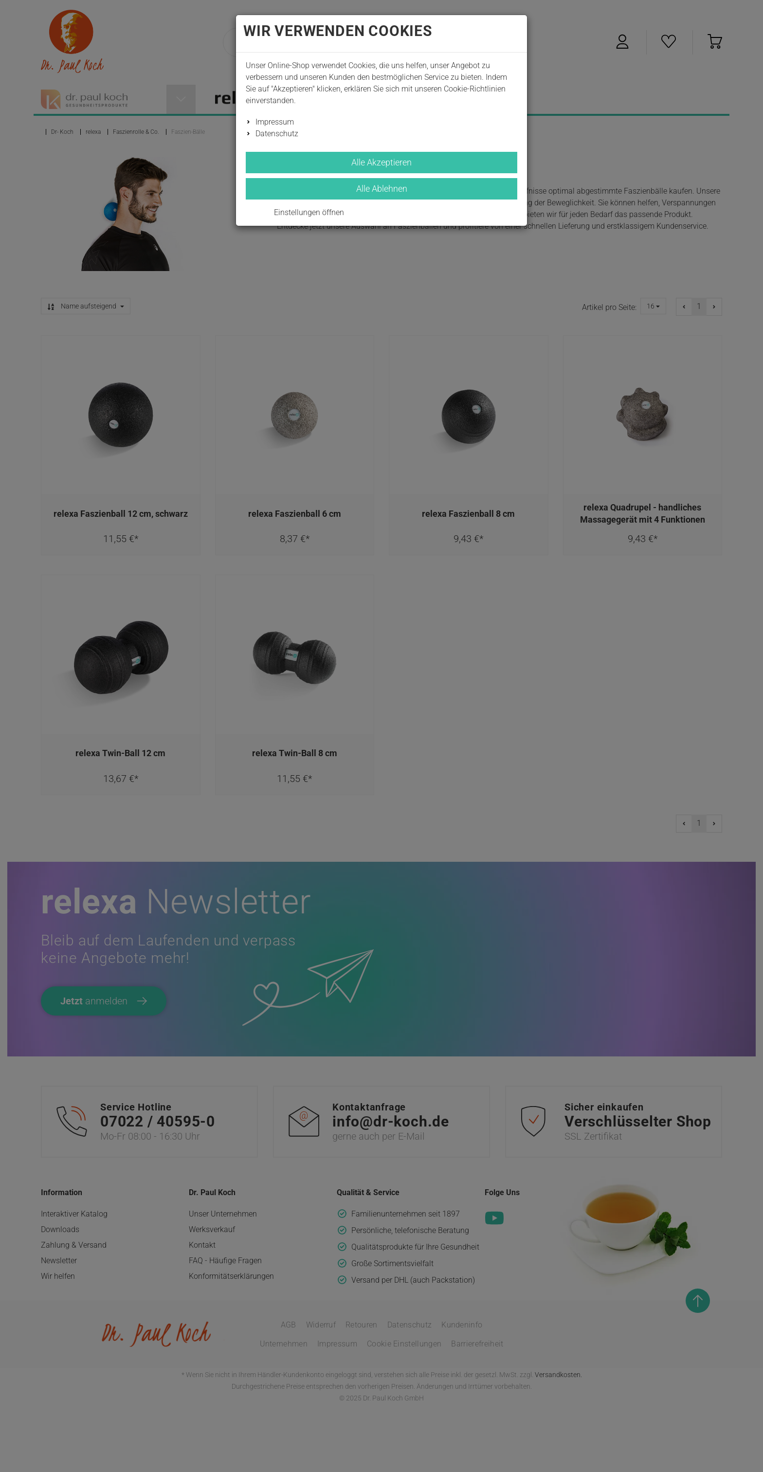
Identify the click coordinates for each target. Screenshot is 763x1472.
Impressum (274, 122)
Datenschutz (276, 133)
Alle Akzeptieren (381, 162)
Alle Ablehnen (381, 188)
